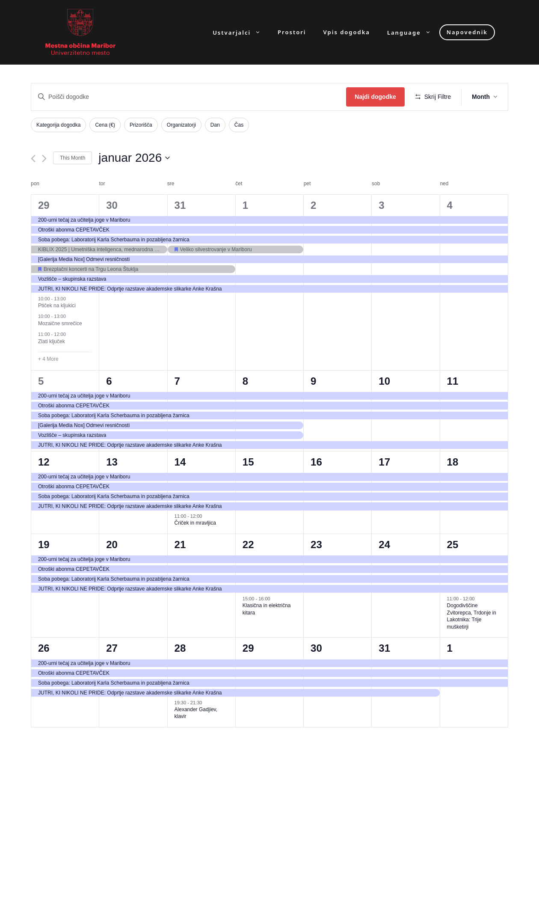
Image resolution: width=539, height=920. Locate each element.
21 (180, 544)
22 (248, 544)
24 (384, 544)
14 (180, 462)
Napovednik (467, 32)
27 (112, 648)
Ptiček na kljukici (57, 306)
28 (180, 648)
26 (44, 648)
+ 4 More (48, 359)
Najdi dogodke (375, 96)
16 (316, 462)
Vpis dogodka (346, 32)
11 (453, 381)
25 (453, 544)
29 (44, 205)
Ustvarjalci (241, 32)
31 (180, 205)
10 (384, 381)
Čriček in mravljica (195, 523)
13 (112, 462)
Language (413, 32)
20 (112, 544)
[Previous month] (33, 158)
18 (453, 462)
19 (44, 544)
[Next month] (44, 158)
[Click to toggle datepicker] (134, 157)
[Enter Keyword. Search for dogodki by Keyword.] (188, 96)
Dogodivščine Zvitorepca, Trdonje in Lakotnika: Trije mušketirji (471, 616)
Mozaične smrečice (60, 323)
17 (384, 462)
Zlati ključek (51, 341)
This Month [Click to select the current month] (72, 158)
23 (316, 544)
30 (112, 205)
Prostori (292, 32)
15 (248, 462)
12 (44, 462)
